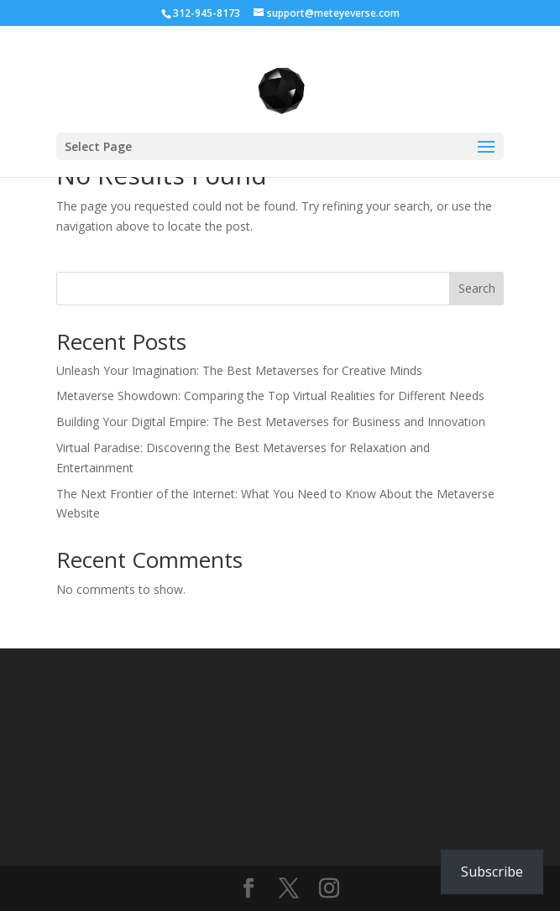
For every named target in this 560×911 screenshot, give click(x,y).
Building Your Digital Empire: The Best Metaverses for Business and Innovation (270, 421)
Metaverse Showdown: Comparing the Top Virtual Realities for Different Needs (270, 395)
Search (476, 288)
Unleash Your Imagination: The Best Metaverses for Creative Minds (239, 370)
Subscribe (492, 871)
